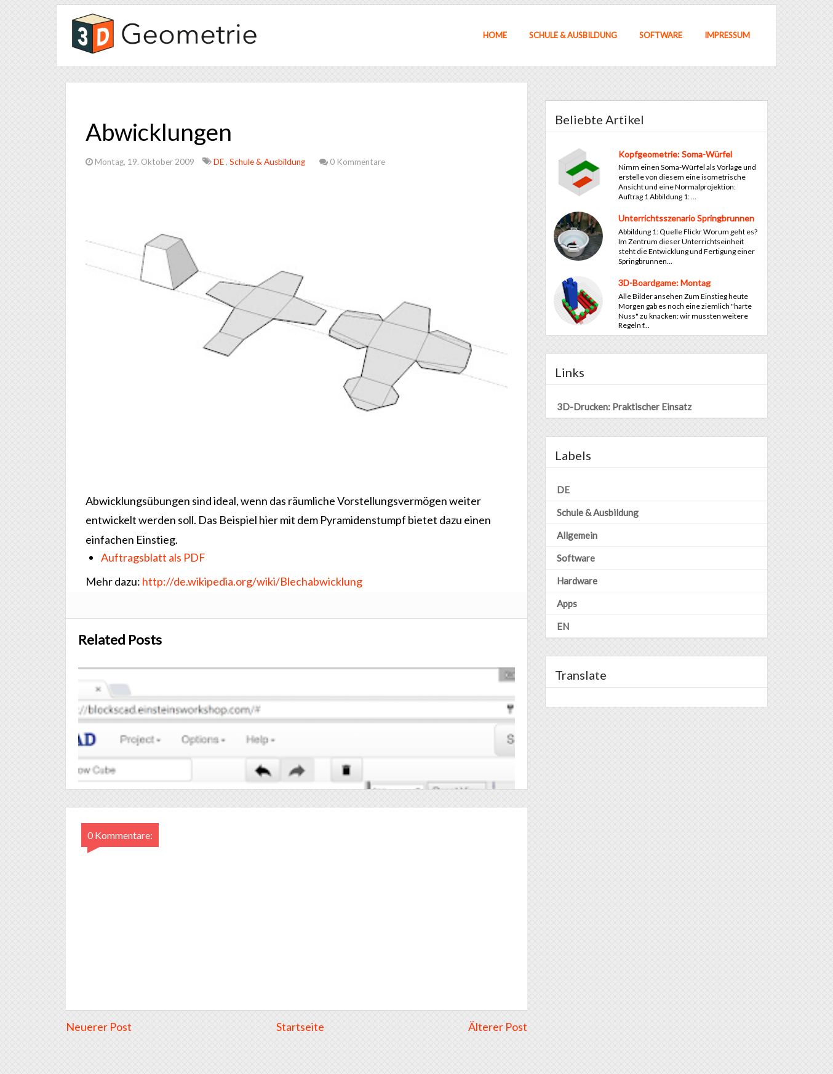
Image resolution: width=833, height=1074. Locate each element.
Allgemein (577, 535)
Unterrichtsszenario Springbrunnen (686, 218)
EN (563, 626)
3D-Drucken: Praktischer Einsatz (624, 406)
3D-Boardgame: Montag (664, 282)
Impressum (727, 35)
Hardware (577, 580)
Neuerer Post (99, 1026)
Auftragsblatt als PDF (153, 557)
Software (660, 35)
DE (219, 162)
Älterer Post (497, 1026)
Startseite (300, 1026)
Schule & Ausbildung (573, 35)
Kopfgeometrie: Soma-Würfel (675, 154)
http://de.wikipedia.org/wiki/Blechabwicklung (252, 581)
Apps (567, 603)
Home (495, 35)
